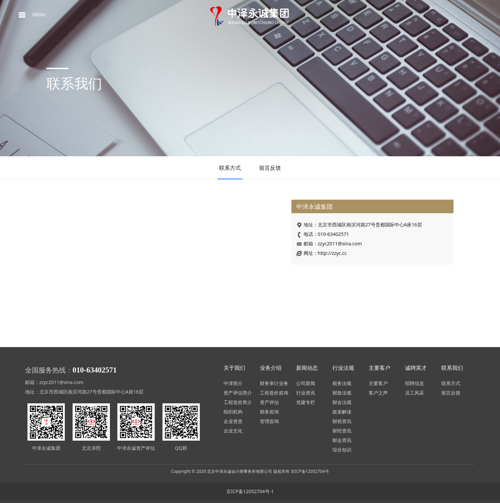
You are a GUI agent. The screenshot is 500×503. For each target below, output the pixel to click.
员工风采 (414, 392)
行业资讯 (305, 392)
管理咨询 (269, 421)
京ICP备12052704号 (310, 471)
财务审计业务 (274, 383)
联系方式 (230, 168)
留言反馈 (270, 168)
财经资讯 (341, 430)
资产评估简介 (238, 392)
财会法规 (341, 402)
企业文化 (233, 430)
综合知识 (341, 449)
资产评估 (269, 402)
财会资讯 (341, 440)
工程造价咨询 (274, 392)
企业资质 (233, 421)
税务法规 (341, 383)
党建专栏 (305, 402)
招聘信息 (414, 383)
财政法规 (341, 392)
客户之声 (378, 392)
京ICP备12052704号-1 (250, 491)
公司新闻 (305, 383)
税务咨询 (269, 411)
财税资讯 (341, 421)
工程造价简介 (238, 402)
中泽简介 (233, 383)
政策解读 (341, 411)
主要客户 (378, 383)
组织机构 (233, 411)
